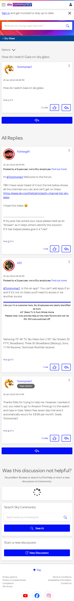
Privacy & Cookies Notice (14, 580)
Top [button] (39, 570)
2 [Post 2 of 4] (8, 241)
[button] (69, 65)
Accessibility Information (59, 580)
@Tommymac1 (14, 177)
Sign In (70, 5)
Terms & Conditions (62, 577)
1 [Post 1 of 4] (8, 100)
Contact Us (66, 583)
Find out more (59, 169)
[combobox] (33, 26)
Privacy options (10, 577)
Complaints (8, 583)
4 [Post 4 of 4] (8, 431)
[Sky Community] (20, 4)
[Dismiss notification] (69, 13)
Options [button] (6, 49)
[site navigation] (4, 4)
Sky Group (7, 586)
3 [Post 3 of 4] (8, 359)
